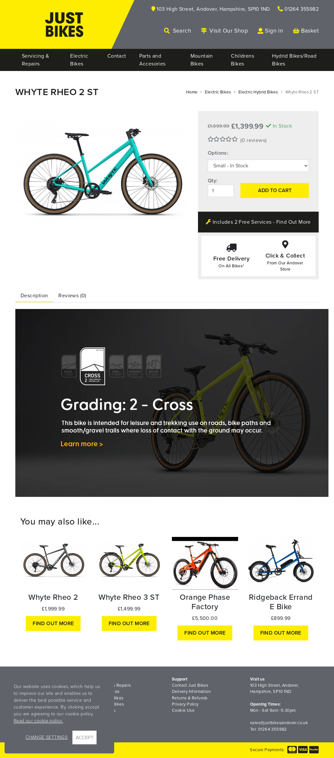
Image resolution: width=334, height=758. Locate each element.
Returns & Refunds (190, 698)
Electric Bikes (218, 92)
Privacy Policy (185, 704)
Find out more (53, 623)
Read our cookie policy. (38, 720)
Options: (218, 153)
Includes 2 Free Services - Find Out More (258, 222)
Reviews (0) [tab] (72, 295)
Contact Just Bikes (190, 685)
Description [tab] (34, 295)
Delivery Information (191, 691)
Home (192, 92)
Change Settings (46, 737)
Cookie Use (183, 710)
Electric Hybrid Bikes (258, 92)
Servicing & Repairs (112, 685)
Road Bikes (104, 710)
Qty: (213, 180)
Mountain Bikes (109, 698)
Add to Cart (275, 190)
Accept (84, 737)
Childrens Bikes (109, 704)
